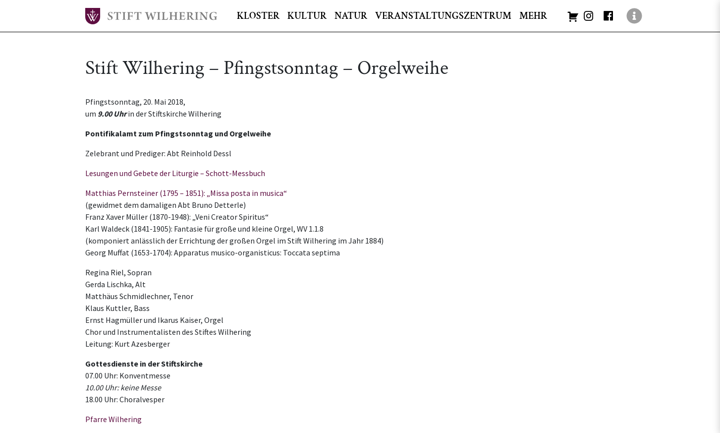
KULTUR (307, 15)
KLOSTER (258, 15)
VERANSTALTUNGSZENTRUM (443, 15)
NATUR (350, 15)
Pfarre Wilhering (113, 419)
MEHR (533, 15)
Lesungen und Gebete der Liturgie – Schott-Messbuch (175, 173)
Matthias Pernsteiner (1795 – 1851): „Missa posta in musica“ (186, 193)
